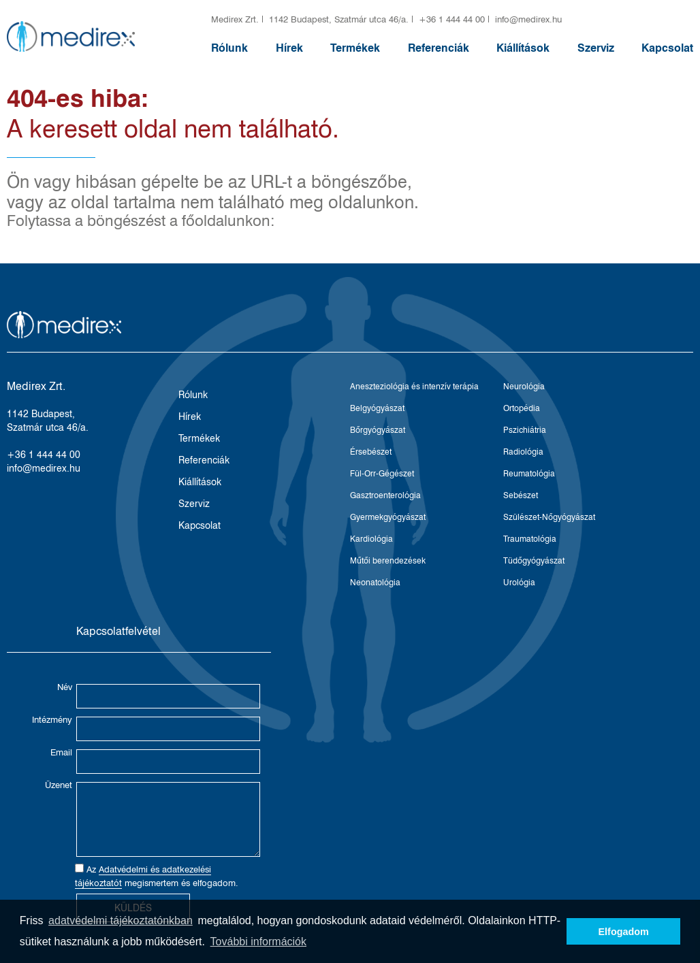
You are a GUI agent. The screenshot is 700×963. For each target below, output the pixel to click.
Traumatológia (529, 539)
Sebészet (520, 495)
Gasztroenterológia (385, 495)
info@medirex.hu (528, 19)
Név (64, 686)
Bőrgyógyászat (377, 430)
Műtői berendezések (388, 560)
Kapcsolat (667, 48)
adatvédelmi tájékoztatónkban (120, 920)
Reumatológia (529, 473)
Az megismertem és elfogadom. (156, 876)
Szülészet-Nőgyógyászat (549, 517)
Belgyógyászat (377, 408)
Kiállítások (523, 48)
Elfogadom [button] (624, 931)
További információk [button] (258, 941)
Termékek (355, 48)
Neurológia (524, 386)
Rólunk (229, 48)
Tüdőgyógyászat (533, 560)
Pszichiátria (524, 430)
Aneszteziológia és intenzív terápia (414, 386)
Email (61, 752)
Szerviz (595, 48)
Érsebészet (371, 451)
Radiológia (523, 451)
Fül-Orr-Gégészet (382, 473)
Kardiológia (371, 539)
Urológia (519, 582)
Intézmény (52, 719)
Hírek (289, 48)
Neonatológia (375, 582)
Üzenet (58, 784)
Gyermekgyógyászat (388, 517)
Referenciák (438, 48)
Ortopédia (521, 408)
